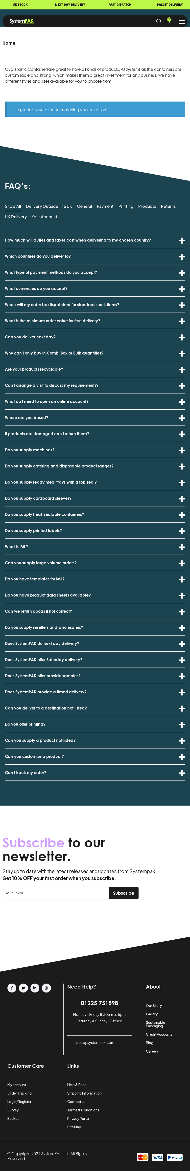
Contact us (76, 1101)
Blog (149, 1042)
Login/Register (19, 1101)
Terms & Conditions (83, 1110)
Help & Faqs (76, 1084)
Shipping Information (84, 1093)
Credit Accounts (159, 1034)
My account (16, 1084)
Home (9, 43)
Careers (152, 1051)
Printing (126, 206)
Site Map (74, 1127)
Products (147, 206)
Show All (13, 206)
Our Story (154, 1005)
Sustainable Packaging (155, 1024)
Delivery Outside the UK (49, 206)
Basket (13, 1118)
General (84, 206)
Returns (168, 206)
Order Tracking (19, 1093)
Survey (13, 1110)
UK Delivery (16, 217)
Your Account (44, 217)
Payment (105, 206)
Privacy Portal (78, 1118)
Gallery (152, 1014)
